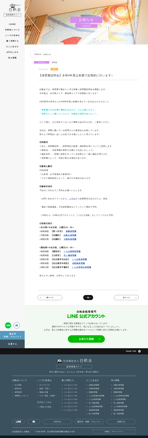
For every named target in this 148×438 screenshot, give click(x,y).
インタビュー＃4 (70, 396)
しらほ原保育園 (79, 259)
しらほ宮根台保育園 (81, 267)
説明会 (54, 69)
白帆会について (19, 380)
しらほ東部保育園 (72, 251)
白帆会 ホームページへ (114, 432)
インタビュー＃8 (70, 410)
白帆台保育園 (70, 235)
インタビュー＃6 (70, 403)
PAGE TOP (131, 351)
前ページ (49, 297)
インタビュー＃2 (70, 388)
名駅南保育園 (78, 263)
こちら (72, 199)
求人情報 (115, 380)
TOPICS (57, 422)
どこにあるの (92, 380)
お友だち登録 (86, 339)
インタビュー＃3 (70, 392)
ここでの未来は (44, 380)
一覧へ (88, 297)
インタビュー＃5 (70, 399)
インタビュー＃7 (70, 406)
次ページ (126, 297)
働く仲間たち (68, 380)
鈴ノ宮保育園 (94, 414)
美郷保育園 (71, 231)
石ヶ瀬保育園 (70, 255)
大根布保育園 (70, 239)
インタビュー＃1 (70, 385)
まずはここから (44, 402)
